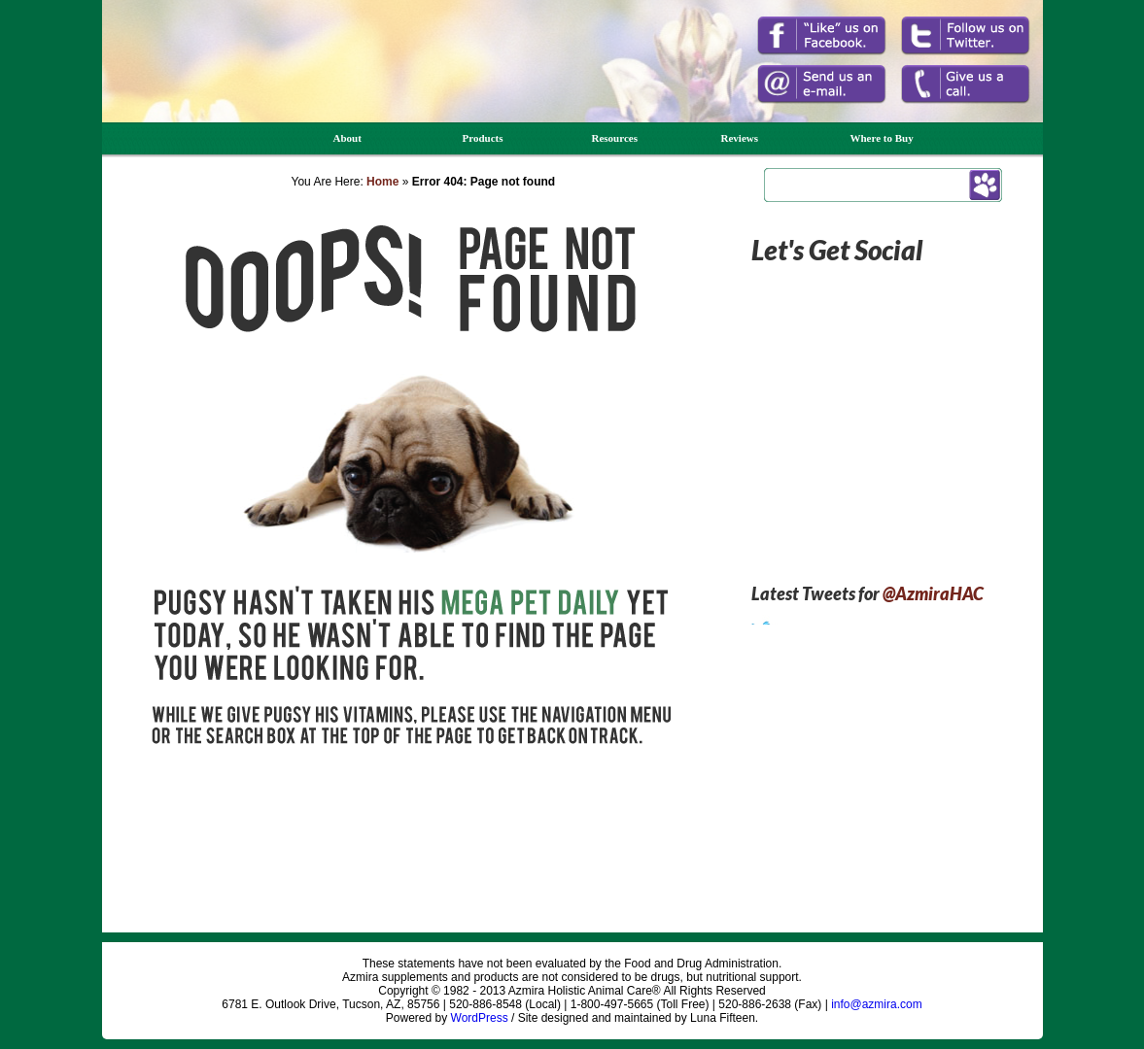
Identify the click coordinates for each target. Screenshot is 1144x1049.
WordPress (479, 1018)
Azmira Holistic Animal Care (187, 85)
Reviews (740, 138)
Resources (615, 138)
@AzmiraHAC (933, 593)
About (347, 138)
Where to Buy (882, 138)
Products (483, 138)
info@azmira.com (876, 1004)
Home (382, 181)
